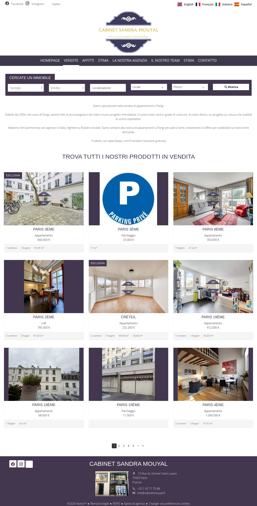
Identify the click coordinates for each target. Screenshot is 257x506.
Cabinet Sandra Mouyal (128, 463)
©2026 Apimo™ (76, 503)
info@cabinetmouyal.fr (151, 493)
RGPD (116, 503)
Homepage (128, 32)
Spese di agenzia (134, 503)
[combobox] (26, 88)
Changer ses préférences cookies (169, 503)
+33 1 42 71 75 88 (148, 488)
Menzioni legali (99, 503)
